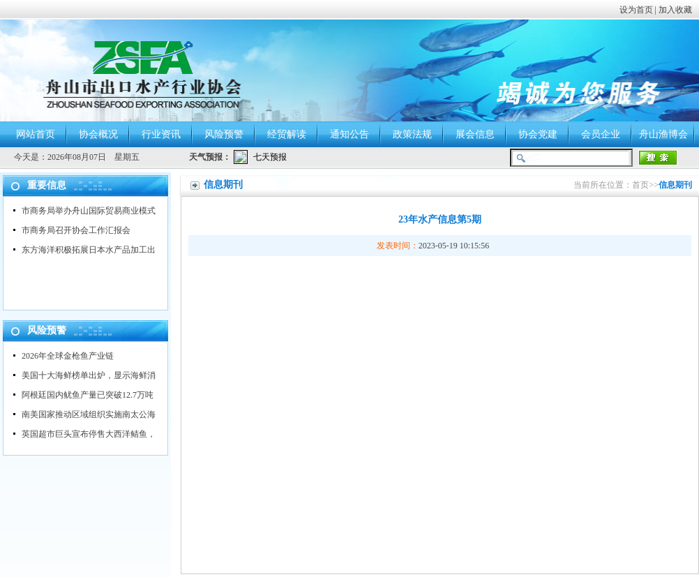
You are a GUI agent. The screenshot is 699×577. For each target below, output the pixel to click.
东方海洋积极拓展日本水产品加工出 (89, 250)
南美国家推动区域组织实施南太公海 (89, 414)
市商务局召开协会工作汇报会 (76, 230)
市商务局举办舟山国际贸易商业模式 (89, 211)
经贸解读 (286, 134)
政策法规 (412, 134)
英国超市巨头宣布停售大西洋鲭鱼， (89, 434)
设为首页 (636, 10)
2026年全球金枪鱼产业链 (68, 356)
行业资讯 (161, 134)
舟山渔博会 (663, 134)
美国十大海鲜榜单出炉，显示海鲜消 (89, 375)
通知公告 (349, 134)
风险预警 (223, 134)
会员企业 (600, 134)
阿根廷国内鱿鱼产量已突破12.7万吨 (87, 395)
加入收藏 (675, 10)
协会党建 (537, 134)
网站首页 (35, 134)
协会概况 (98, 134)
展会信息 (475, 134)
